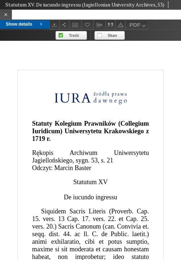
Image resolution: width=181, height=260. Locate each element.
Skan (112, 35)
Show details (25, 24)
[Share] (64, 25)
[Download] (54, 25)
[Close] (6, 15)
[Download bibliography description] (99, 25)
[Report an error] (120, 25)
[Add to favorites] (87, 25)
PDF (138, 26)
